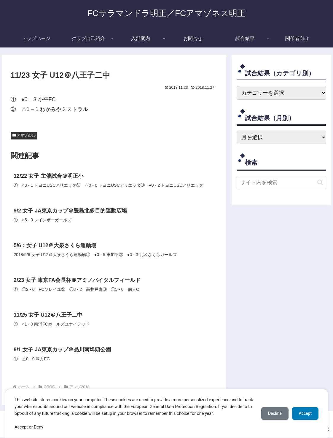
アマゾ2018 (24, 135)
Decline (274, 413)
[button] (320, 182)
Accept (304, 413)
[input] (281, 182)
